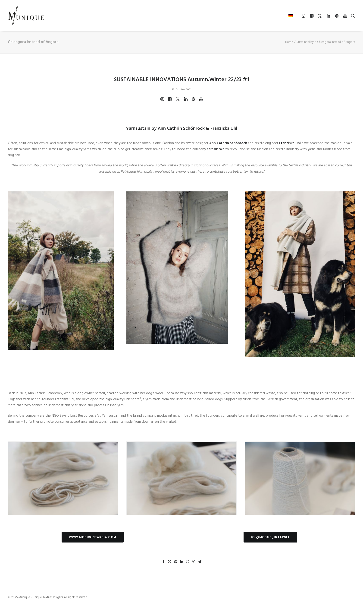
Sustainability (305, 42)
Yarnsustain (215, 149)
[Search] (352, 15)
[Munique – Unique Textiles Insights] (26, 15)
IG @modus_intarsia (270, 537)
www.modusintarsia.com (92, 537)
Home (289, 42)
